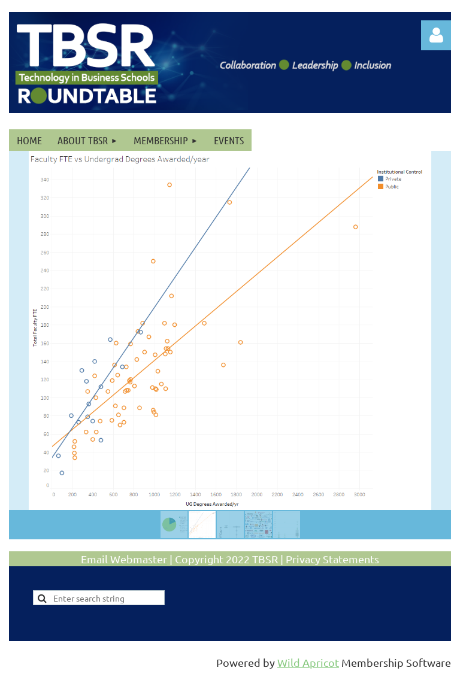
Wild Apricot (308, 662)
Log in (436, 35)
